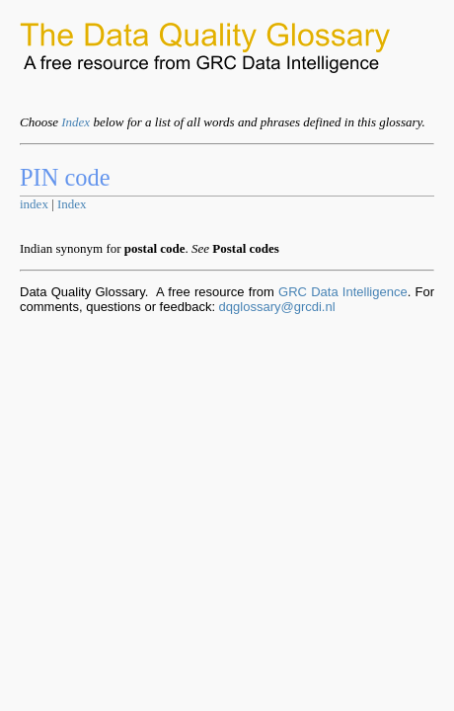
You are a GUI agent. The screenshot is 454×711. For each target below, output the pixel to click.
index (34, 204)
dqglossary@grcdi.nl (277, 306)
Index (75, 122)
